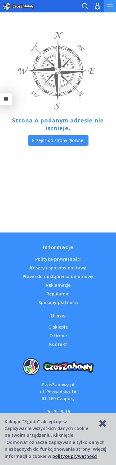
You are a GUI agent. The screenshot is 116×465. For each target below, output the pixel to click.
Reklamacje (58, 285)
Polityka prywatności (58, 259)
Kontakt (58, 344)
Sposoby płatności (58, 302)
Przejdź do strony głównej (58, 140)
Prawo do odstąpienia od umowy (58, 276)
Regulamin (58, 294)
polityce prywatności (74, 456)
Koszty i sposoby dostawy (58, 268)
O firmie (58, 336)
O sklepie (58, 327)
